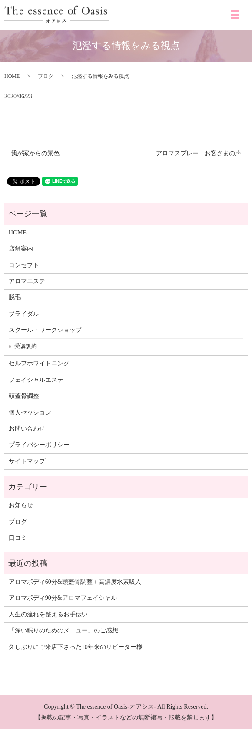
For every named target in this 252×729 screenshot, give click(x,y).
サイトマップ (27, 461)
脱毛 (15, 297)
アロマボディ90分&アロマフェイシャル (63, 598)
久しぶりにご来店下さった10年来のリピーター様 (76, 647)
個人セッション (30, 412)
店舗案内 (21, 248)
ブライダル (24, 314)
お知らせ (21, 505)
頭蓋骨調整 (24, 396)
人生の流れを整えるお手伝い (48, 614)
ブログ (45, 76)
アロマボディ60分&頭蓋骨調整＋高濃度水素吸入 (75, 582)
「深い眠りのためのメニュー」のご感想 (63, 630)
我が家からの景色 (35, 153)
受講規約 (25, 346)
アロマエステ (27, 281)
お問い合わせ (27, 428)
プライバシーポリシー (39, 444)
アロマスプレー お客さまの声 (198, 153)
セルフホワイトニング (39, 363)
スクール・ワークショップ (45, 330)
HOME (12, 76)
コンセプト (24, 265)
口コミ (18, 538)
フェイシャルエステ (36, 380)
